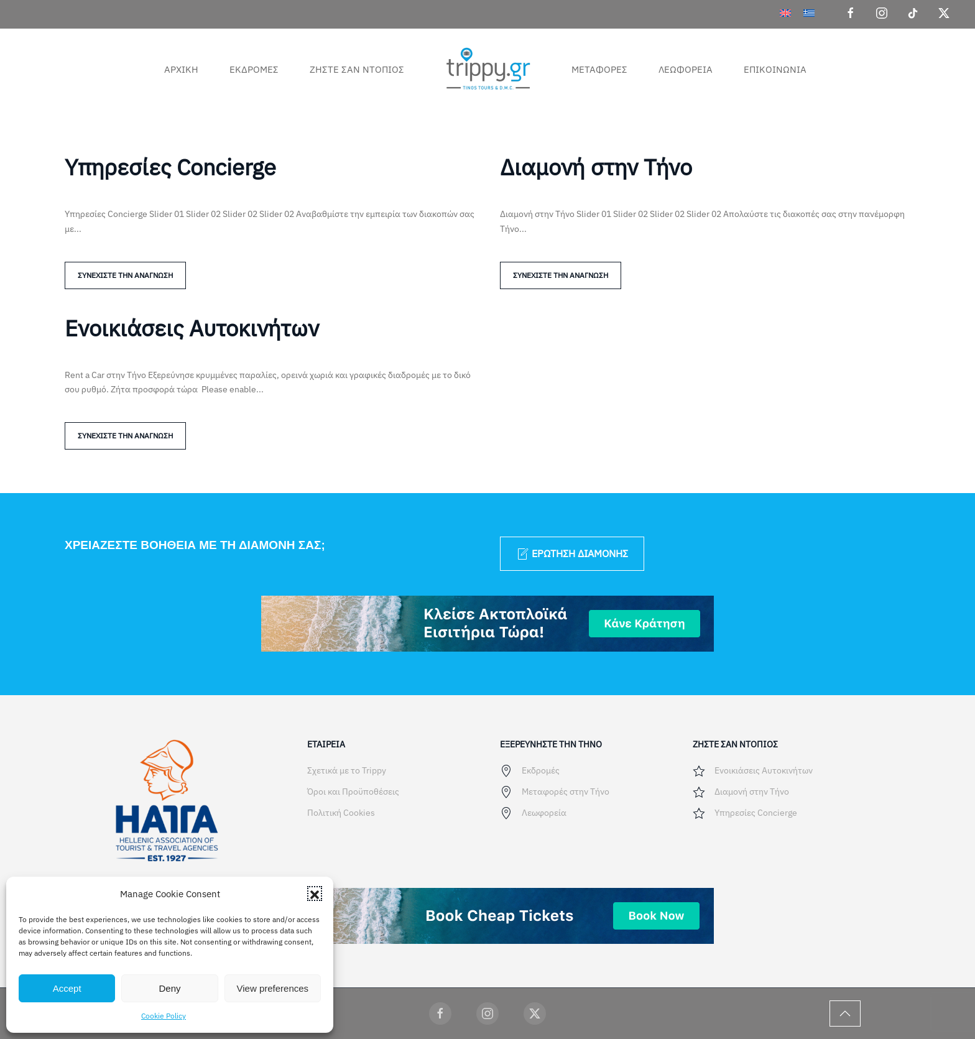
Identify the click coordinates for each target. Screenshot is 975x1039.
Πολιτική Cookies (341, 812)
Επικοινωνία (775, 69)
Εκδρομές (254, 69)
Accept (67, 988)
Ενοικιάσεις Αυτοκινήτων (192, 328)
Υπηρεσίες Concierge (170, 167)
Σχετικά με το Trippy (346, 770)
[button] (314, 893)
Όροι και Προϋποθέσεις (353, 791)
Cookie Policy (163, 1015)
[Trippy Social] (440, 1013)
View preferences (273, 988)
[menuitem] (785, 13)
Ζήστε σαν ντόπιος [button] (357, 69)
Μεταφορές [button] (599, 69)
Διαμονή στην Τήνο (596, 167)
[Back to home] (488, 69)
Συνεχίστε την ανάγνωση (125, 275)
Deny (169, 988)
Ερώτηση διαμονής (572, 553)
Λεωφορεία (685, 69)
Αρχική (181, 69)
